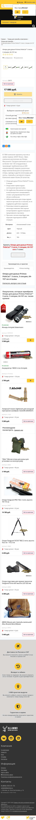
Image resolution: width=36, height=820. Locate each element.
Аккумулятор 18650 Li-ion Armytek (14, 368)
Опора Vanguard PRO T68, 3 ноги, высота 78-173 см (17, 501)
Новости (3, 752)
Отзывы (3, 757)
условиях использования (20, 811)
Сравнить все (18, 430)
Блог (2, 754)
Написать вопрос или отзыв (14, 283)
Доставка (4, 770)
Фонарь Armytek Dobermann (12, 327)
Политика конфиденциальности (11, 777)
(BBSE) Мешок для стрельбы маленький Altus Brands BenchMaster (17, 623)
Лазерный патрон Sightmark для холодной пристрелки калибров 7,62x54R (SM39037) (18, 410)
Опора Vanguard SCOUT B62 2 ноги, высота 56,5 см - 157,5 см (18, 542)
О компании (5, 750)
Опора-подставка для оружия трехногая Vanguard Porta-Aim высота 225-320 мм (17, 582)
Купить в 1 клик (18, 101)
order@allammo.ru (7, 788)
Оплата (3, 768)
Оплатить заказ (30, 2)
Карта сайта (5, 772)
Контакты (4, 759)
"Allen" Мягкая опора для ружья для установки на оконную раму (15, 460)
